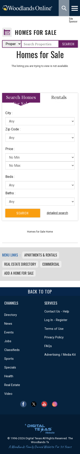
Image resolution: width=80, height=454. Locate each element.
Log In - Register (55, 320)
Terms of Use (54, 329)
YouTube (45, 404)
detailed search (57, 213)
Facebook (24, 404)
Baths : (10, 193)
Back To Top (40, 291)
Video (8, 394)
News (8, 324)
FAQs (48, 346)
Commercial (50, 264)
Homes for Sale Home (40, 231)
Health (8, 376)
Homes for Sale (36, 32)
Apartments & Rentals (40, 255)
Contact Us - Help (56, 311)
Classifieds (12, 350)
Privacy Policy (54, 337)
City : (9, 113)
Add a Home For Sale (18, 273)
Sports (9, 359)
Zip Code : (12, 129)
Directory (10, 315)
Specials (10, 367)
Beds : (10, 177)
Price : (10, 149)
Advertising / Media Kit (60, 355)
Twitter (35, 404)
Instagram (56, 404)
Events (9, 332)
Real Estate (12, 385)
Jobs (7, 341)
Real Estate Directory (20, 264)
